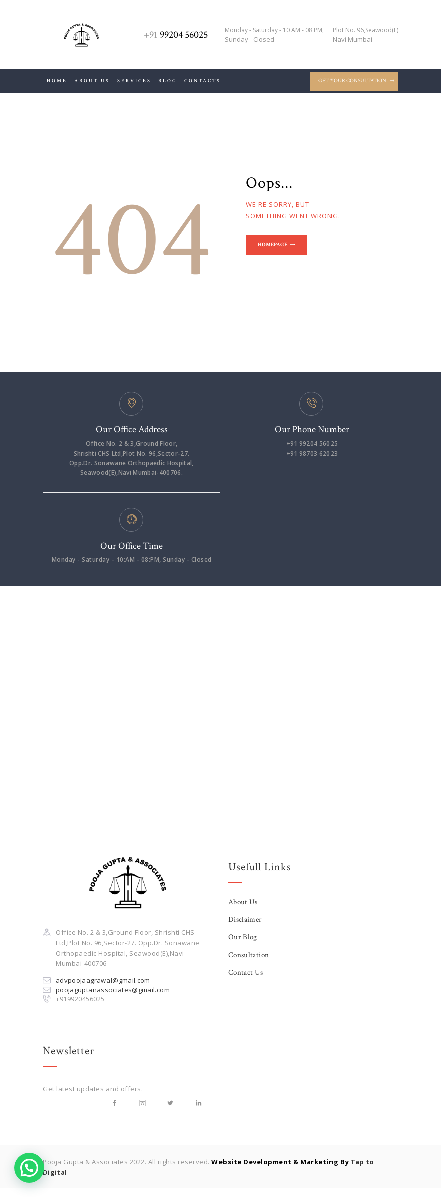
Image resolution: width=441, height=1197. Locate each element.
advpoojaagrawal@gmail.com (104, 980)
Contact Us (246, 972)
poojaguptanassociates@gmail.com (114, 989)
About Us (243, 902)
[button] (29, 1168)
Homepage (275, 246)
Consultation (249, 955)
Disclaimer (245, 919)
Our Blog (243, 937)
